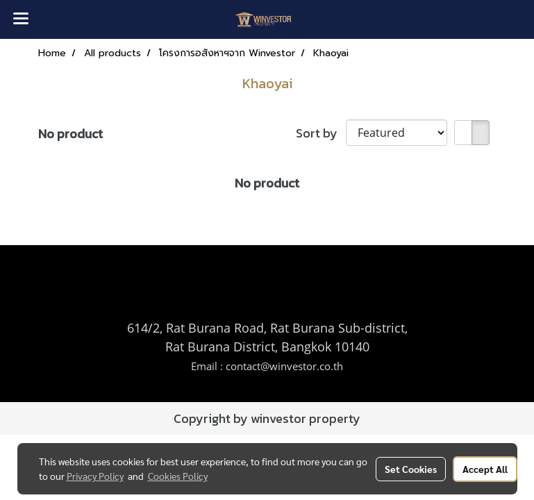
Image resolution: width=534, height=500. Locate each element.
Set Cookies (411, 468)
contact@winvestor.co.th (284, 366)
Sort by (321, 133)
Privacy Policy (95, 475)
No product (70, 133)
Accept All (485, 468)
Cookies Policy (178, 475)
